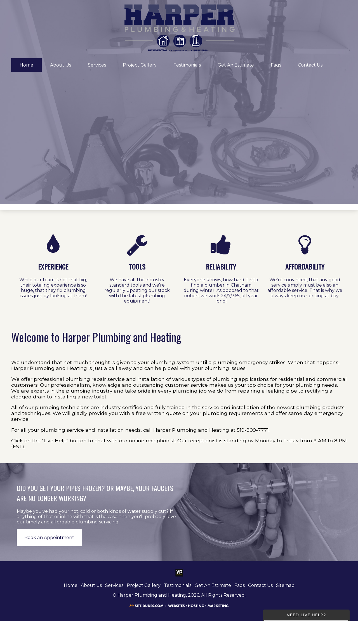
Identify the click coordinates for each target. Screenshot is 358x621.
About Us (60, 65)
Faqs (276, 65)
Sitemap (285, 585)
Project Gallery (140, 65)
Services (97, 65)
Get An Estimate (236, 65)
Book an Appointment (49, 537)
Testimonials (187, 65)
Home (26, 65)
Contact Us (310, 65)
